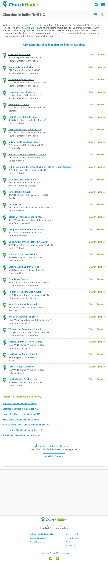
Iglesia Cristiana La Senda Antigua (25, 216)
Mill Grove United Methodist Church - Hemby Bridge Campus (39, 166)
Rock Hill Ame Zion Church (22, 179)
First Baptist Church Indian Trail (24, 129)
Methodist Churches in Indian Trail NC (21, 419)
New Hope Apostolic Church (23, 304)
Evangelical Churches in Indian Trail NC (21, 414)
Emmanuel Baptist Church (21, 91)
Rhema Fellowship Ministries (23, 316)
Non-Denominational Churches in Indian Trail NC (26, 424)
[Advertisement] (54, 492)
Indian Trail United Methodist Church (27, 154)
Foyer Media (53, 526)
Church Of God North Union (22, 254)
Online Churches (36, 542)
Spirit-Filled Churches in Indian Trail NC (22, 435)
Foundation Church (18, 279)
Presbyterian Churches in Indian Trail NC (22, 430)
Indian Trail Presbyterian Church (24, 141)
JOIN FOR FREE (31, 27)
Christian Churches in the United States (44, 534)
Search (96, 4)
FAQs (68, 542)
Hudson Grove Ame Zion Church (25, 291)
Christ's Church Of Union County (25, 341)
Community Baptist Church (22, 66)
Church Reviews (72, 538)
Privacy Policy (44, 553)
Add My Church (54, 456)
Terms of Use (55, 553)
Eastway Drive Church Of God (23, 266)
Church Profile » (97, 54)
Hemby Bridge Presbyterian (22, 379)
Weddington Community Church (24, 329)
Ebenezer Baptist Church (21, 79)
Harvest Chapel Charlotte (21, 366)
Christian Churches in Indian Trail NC (20, 408)
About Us (65, 553)
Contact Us (70, 546)
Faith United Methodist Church (24, 116)
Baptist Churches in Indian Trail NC (20, 403)
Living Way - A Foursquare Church (25, 229)
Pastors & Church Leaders (54, 446)
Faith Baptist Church (18, 104)
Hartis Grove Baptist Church (22, 354)
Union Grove (14, 204)
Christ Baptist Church (19, 54)
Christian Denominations (39, 538)
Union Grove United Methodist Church (28, 241)
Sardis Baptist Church (19, 191)
